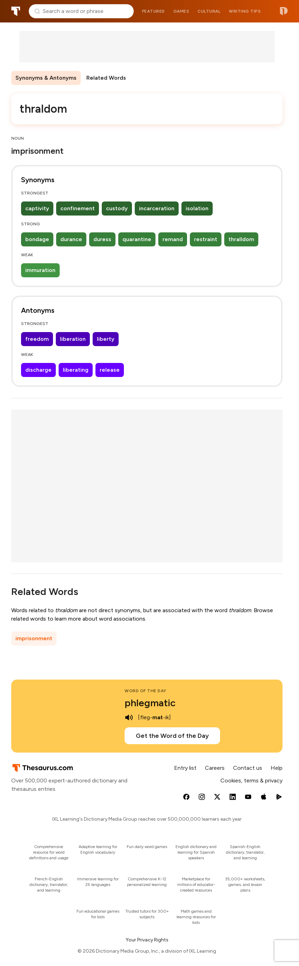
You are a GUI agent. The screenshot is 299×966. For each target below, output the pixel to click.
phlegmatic (150, 703)
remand (172, 239)
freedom (37, 339)
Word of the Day (145, 690)
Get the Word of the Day (172, 736)
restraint (205, 239)
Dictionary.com (284, 11)
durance (71, 239)
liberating (75, 369)
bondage (37, 239)
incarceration (156, 208)
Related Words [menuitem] (106, 77)
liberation (73, 339)
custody (117, 208)
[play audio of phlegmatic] (129, 717)
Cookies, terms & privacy (251, 780)
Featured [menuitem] (153, 11)
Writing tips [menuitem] (245, 11)
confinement (77, 208)
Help (277, 768)
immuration (40, 270)
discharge (38, 369)
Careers (215, 768)
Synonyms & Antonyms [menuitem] (46, 77)
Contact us (247, 768)
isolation (197, 208)
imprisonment (33, 638)
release (110, 369)
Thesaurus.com (15, 11)
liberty (105, 339)
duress (102, 239)
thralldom (241, 239)
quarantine (136, 239)
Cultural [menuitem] (209, 11)
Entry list (185, 768)
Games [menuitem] (181, 11)
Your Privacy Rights (147, 940)
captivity (37, 208)
